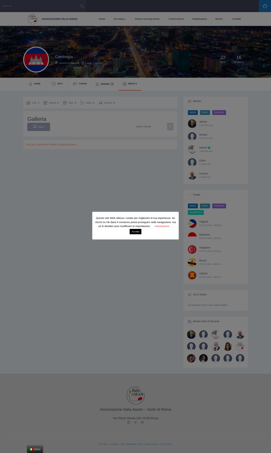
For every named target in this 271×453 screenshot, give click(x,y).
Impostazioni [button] (162, 226)
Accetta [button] (135, 231)
